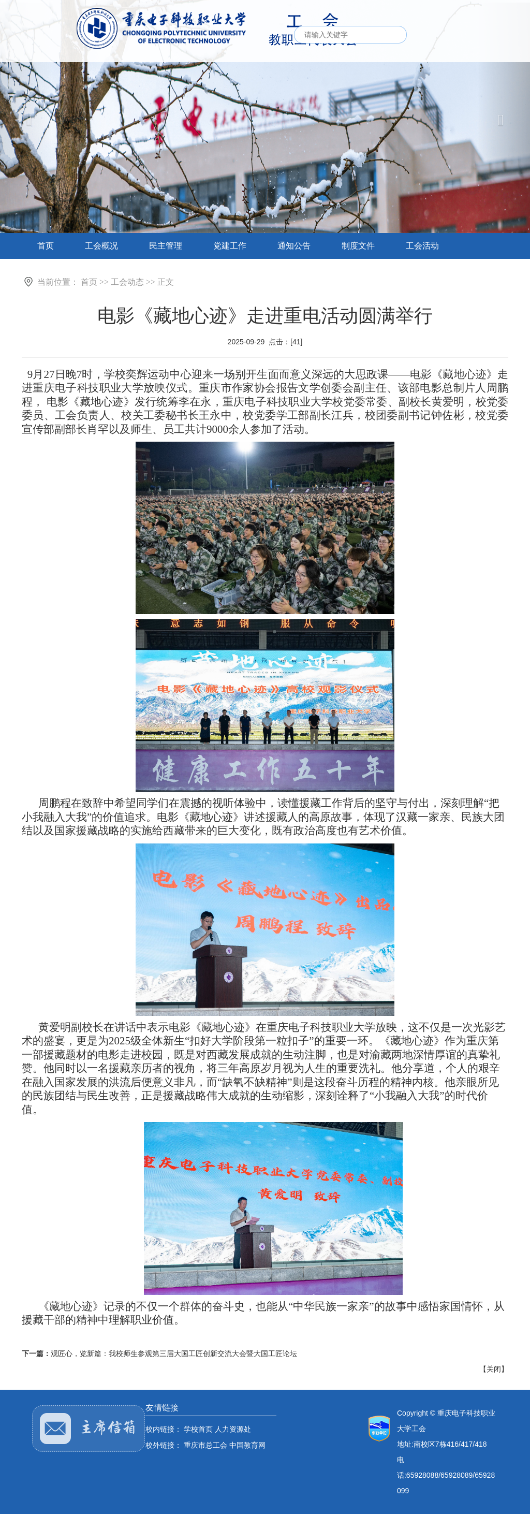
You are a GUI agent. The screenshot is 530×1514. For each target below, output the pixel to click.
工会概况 (101, 245)
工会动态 (127, 282)
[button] (503, 118)
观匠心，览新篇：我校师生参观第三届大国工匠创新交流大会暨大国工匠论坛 (174, 1353)
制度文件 (358, 245)
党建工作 (229, 245)
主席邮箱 (88, 1428)
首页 (45, 245)
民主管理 (165, 245)
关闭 (494, 1369)
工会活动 (422, 245)
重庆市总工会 (205, 1445)
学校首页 (198, 1429)
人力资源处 (233, 1429)
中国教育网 (247, 1445)
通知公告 (294, 245)
